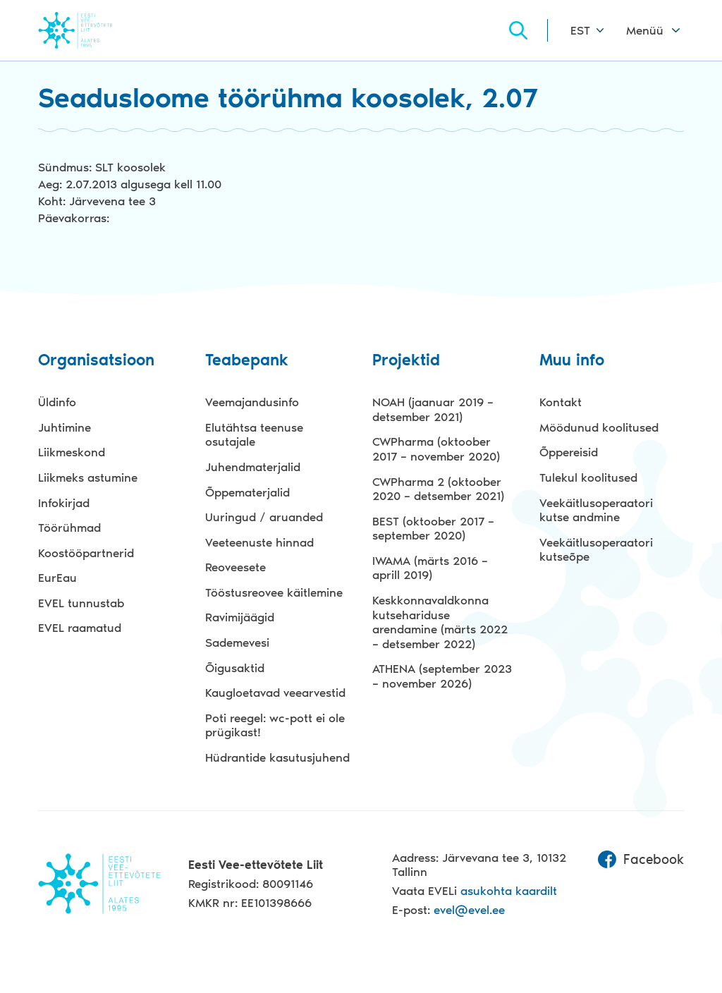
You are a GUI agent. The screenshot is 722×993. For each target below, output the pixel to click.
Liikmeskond (71, 452)
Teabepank (246, 361)
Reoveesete (235, 567)
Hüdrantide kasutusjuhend (277, 757)
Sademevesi (237, 642)
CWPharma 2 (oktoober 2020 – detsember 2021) (438, 489)
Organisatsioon (96, 361)
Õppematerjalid (247, 492)
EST (580, 30)
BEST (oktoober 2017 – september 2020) (433, 528)
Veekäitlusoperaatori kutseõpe (596, 549)
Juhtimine (64, 427)
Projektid (406, 361)
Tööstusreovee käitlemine (274, 592)
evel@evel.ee (469, 910)
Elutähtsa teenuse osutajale (254, 434)
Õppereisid (568, 452)
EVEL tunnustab (81, 603)
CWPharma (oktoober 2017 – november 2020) (436, 448)
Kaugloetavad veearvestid (275, 693)
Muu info (571, 361)
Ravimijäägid (239, 617)
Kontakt (560, 402)
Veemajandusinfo (252, 402)
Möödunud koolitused (599, 427)
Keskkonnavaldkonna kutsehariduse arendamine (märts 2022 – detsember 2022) (440, 622)
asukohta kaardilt (508, 891)
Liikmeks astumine (87, 477)
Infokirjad (64, 503)
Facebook (641, 860)
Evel (95, 30)
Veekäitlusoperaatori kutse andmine (596, 510)
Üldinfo (57, 402)
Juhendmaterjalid (252, 467)
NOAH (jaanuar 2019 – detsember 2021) (433, 409)
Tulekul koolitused (588, 477)
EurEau (57, 578)
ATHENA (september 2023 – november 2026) (442, 676)
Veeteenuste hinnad (259, 542)
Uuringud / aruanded (264, 517)
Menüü (644, 30)
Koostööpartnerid (86, 553)
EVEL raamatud (79, 628)
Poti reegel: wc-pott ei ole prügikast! (275, 725)
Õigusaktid (234, 668)
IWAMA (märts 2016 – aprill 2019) (430, 568)
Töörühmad (69, 527)
